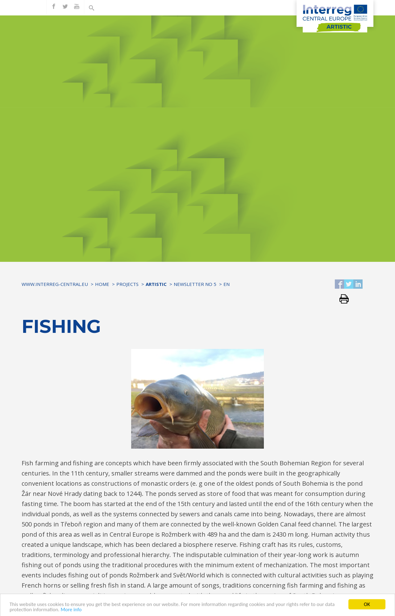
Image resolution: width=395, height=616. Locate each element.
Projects (127, 284)
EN (226, 284)
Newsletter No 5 (195, 284)
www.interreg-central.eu (55, 284)
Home (102, 284)
